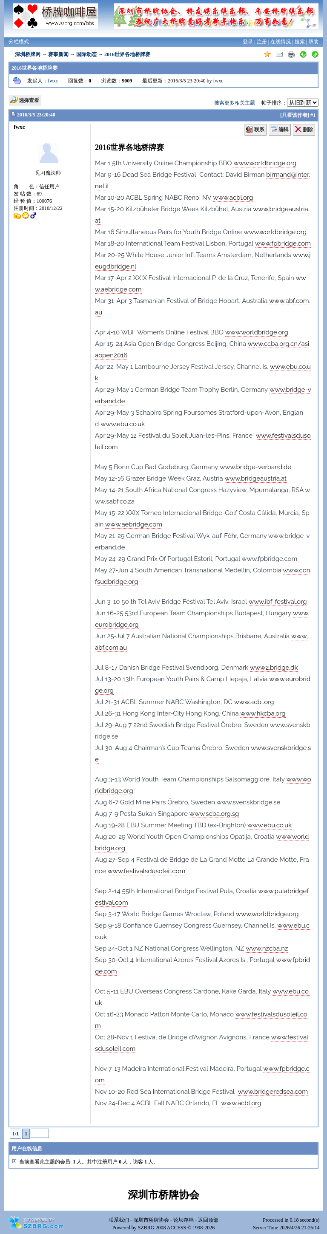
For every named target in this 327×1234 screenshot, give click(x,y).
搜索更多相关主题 (234, 103)
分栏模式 (19, 42)
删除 (308, 130)
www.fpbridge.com (283, 243)
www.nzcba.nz (267, 948)
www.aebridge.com (133, 524)
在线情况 (280, 42)
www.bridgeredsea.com (273, 1091)
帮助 (313, 42)
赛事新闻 (58, 54)
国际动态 (86, 54)
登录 (248, 42)
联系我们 (119, 1220)
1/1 (15, 1134)
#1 (313, 115)
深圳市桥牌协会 (151, 1220)
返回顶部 (208, 1220)
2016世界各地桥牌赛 (127, 54)
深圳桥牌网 (27, 54)
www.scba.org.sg (214, 814)
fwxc (53, 81)
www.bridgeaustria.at (256, 478)
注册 (262, 42)
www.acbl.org (233, 197)
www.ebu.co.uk (122, 424)
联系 (259, 130)
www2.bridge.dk (274, 667)
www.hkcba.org (262, 713)
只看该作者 (294, 115)
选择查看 (29, 100)
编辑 (283, 130)
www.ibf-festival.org (278, 602)
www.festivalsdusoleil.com (147, 871)
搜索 (300, 42)
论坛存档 (183, 1220)
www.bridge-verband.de (255, 467)
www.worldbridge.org (264, 163)
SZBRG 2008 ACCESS (162, 1228)
